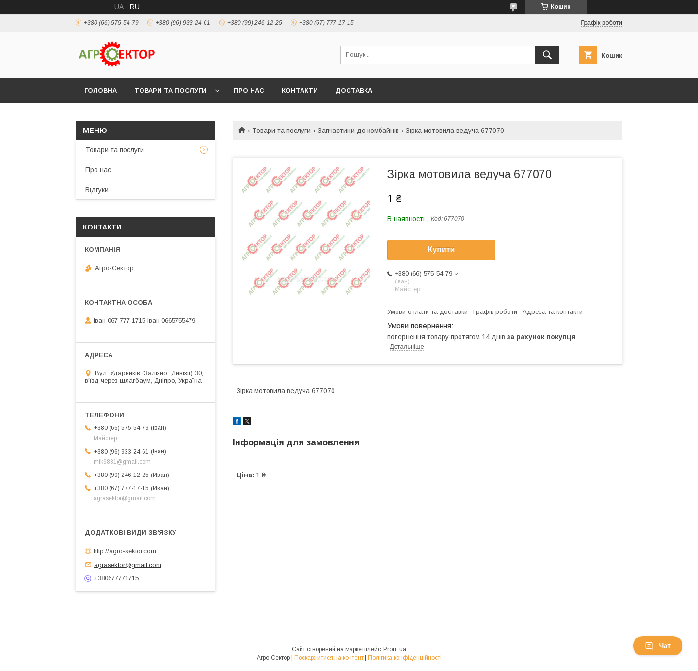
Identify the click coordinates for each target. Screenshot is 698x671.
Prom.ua (394, 649)
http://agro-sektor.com (125, 551)
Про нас (249, 90)
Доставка (353, 90)
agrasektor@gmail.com (127, 564)
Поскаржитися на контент (329, 658)
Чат (658, 645)
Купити (441, 249)
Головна (100, 90)
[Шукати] (547, 55)
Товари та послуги (170, 90)
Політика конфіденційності (405, 658)
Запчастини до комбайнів (358, 130)
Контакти (300, 90)
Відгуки (97, 190)
